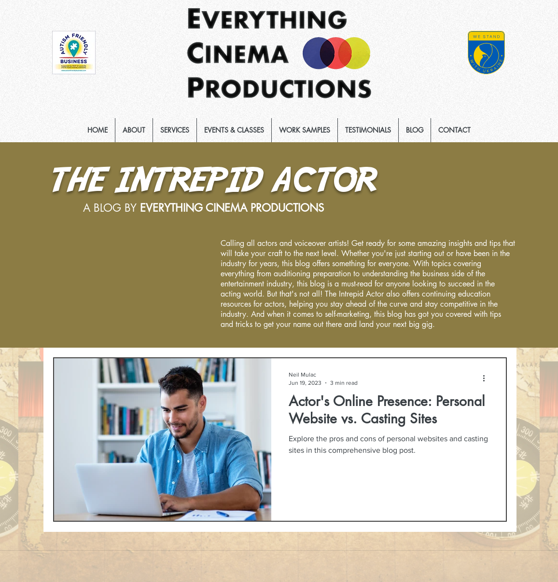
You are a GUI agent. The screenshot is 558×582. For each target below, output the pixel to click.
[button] (174, 130)
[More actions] (487, 378)
